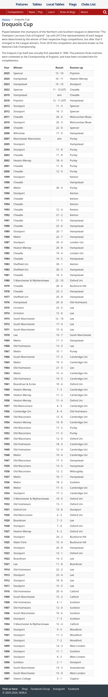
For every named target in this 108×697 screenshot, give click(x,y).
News (32, 12)
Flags (73, 4)
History (6, 19)
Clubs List (88, 4)
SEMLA (6, 4)
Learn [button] (51, 12)
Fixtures (22, 4)
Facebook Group (40, 689)
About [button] (84, 12)
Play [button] (40, 12)
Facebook (73, 689)
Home (3, 12)
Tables (37, 4)
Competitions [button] (15, 12)
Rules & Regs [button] (67, 12)
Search (105, 12)
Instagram (59, 689)
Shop (25, 689)
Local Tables (55, 4)
